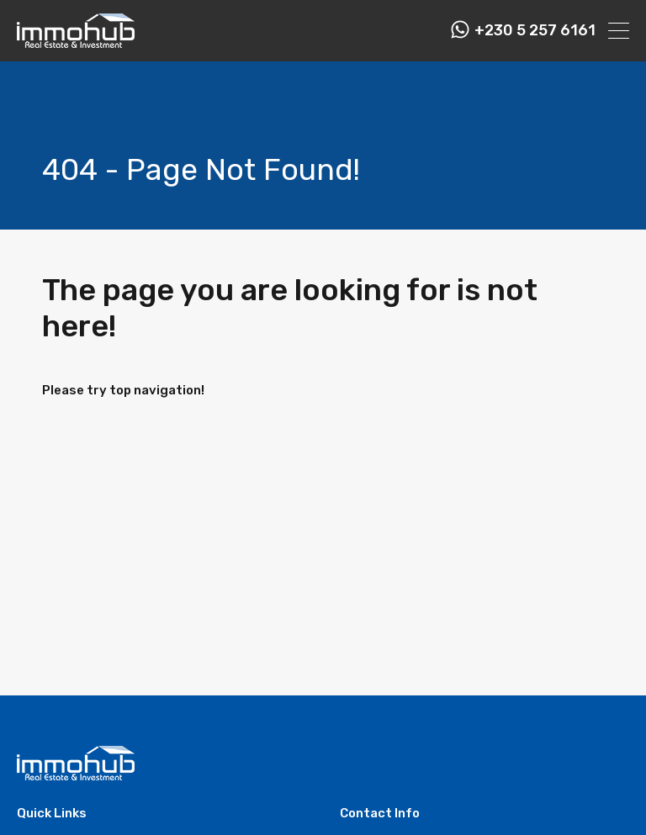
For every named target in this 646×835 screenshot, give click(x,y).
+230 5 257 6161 (535, 31)
